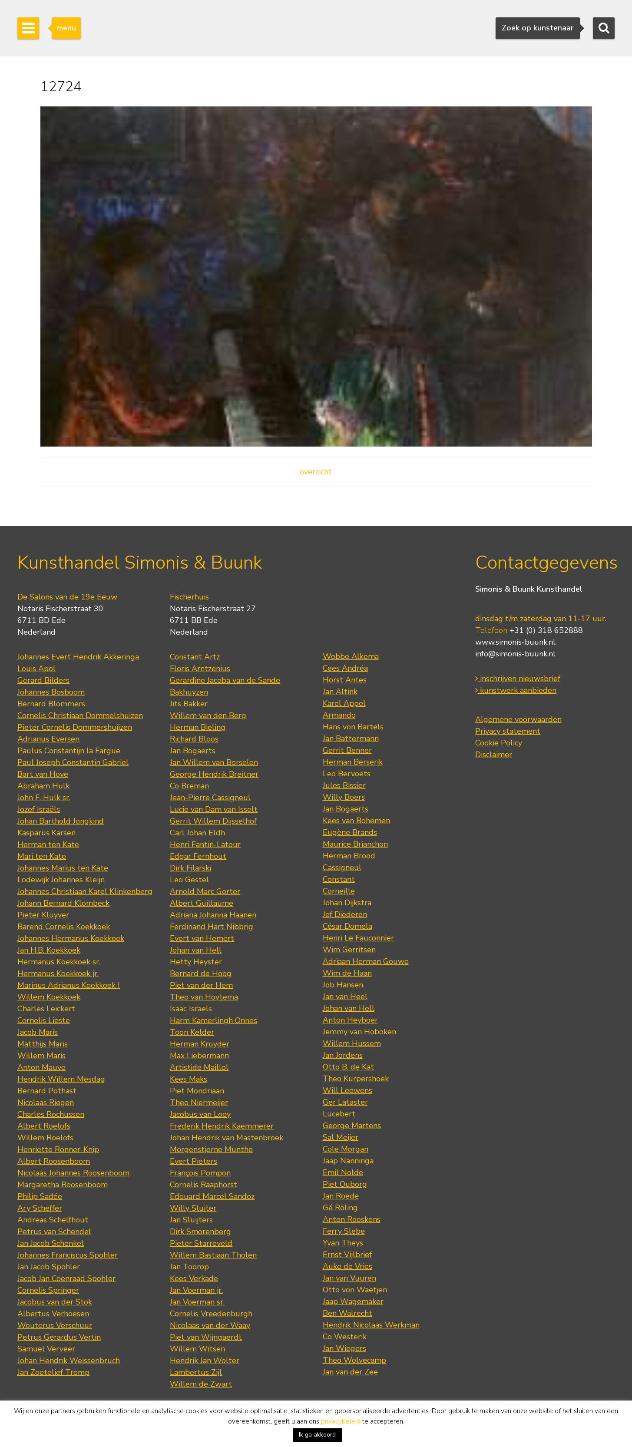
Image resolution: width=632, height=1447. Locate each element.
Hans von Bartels (353, 727)
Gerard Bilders (43, 680)
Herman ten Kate (48, 844)
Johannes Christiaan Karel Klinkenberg (84, 891)
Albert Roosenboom (53, 1161)
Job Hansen (343, 985)
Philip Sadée (39, 1196)
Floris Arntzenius (200, 668)
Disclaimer (493, 754)
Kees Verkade (194, 1278)
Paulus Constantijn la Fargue (68, 750)
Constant (339, 879)
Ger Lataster (345, 1102)
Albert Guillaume (201, 903)
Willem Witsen (197, 1349)
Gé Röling (340, 1207)
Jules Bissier (344, 785)
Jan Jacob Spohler (48, 1267)
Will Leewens (347, 1090)
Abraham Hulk (43, 786)
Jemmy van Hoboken (359, 1031)
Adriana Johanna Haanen (213, 915)
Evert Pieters (193, 1161)
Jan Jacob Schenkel (50, 1243)
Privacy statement (507, 731)
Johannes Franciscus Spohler (67, 1255)
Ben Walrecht (347, 1313)
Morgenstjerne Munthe (211, 1149)
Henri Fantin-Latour (205, 844)
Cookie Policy (498, 743)
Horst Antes (345, 680)
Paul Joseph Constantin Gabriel (73, 762)
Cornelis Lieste (43, 1020)
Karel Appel (344, 703)
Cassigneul (342, 867)
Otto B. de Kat (348, 1067)
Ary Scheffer (39, 1208)
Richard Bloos (194, 739)
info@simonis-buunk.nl (515, 654)
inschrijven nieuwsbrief (517, 678)
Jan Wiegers (344, 1348)
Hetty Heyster (196, 962)
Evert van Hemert (202, 938)
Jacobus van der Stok (54, 1302)
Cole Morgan (345, 1149)
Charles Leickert (46, 1008)
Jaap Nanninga (348, 1161)
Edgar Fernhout (198, 856)
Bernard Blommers (51, 704)
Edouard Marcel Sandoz (212, 1196)
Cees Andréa (345, 668)
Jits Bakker (189, 704)
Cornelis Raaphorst (203, 1184)
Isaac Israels (191, 1008)
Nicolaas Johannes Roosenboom (73, 1173)
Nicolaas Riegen (45, 1102)
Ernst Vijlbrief (347, 1254)
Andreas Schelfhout (52, 1220)
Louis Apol (36, 668)
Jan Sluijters (191, 1220)
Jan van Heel (345, 996)
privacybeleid (341, 1421)
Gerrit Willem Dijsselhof (213, 821)
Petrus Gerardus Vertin (59, 1337)
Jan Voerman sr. (197, 1302)
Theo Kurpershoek (356, 1078)
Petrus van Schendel (54, 1231)
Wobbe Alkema (351, 656)
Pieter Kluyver (43, 915)
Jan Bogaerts (192, 750)
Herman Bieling (197, 727)
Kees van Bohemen (356, 820)
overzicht (316, 472)
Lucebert (339, 1114)
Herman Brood (349, 856)
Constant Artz (195, 657)
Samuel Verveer (46, 1349)
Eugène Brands (350, 832)
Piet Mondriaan (197, 1091)
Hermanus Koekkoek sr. (58, 962)
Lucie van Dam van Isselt (214, 809)
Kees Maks (188, 1079)
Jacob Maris (37, 1032)
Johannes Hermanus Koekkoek (70, 938)
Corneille (339, 891)
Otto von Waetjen (355, 1290)
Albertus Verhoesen (53, 1313)
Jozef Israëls (38, 809)
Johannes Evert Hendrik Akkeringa (78, 657)
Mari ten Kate (41, 856)
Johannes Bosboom (51, 692)
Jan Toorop (189, 1267)
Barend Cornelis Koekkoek (63, 926)
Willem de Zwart (201, 1384)
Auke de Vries (347, 1266)
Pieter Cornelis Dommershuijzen (74, 727)
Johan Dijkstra (347, 902)
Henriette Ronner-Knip (58, 1149)
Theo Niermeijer (199, 1102)
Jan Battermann (351, 738)
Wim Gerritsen (349, 949)
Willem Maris (41, 1055)
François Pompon (200, 1173)
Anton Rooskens (352, 1219)
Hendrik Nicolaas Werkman (371, 1325)
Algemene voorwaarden (518, 719)
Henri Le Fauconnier (358, 938)
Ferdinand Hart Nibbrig (211, 926)
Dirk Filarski (190, 868)
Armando (339, 715)
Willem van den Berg (208, 715)
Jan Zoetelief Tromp (53, 1372)
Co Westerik (345, 1336)
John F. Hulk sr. (43, 797)
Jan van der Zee (350, 1372)
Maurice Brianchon (355, 844)
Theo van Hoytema (204, 997)
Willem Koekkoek (48, 997)
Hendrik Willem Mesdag (61, 1079)
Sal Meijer (340, 1137)
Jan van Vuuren (349, 1278)
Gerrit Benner (347, 750)
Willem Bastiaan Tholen (213, 1255)
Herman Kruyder (199, 1044)
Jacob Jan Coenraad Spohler (66, 1278)
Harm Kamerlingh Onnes (213, 1020)
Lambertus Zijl (196, 1372)
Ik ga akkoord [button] (317, 1434)
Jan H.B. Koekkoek (48, 950)
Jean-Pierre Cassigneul (210, 797)
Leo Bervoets (347, 773)
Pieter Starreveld (201, 1243)
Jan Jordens (343, 1055)
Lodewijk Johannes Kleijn (61, 879)
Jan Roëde (341, 1196)
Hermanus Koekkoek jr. (58, 973)
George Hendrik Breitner (214, 774)
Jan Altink (340, 691)
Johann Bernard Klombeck (63, 903)
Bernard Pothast (46, 1091)
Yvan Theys (343, 1243)
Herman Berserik (353, 762)
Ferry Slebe (344, 1231)
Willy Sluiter (193, 1208)
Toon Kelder (192, 1032)
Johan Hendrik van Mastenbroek (226, 1137)
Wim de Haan (347, 973)
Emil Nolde (343, 1172)
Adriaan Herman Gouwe (366, 961)
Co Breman (189, 786)
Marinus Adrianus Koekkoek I (68, 985)
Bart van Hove (42, 774)
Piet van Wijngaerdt (206, 1337)
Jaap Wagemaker (353, 1301)
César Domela (347, 926)
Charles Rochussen (50, 1114)
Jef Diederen (345, 914)
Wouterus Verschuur (54, 1325)
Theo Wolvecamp (354, 1360)
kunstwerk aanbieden (515, 690)
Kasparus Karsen (46, 833)
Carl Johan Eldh (197, 833)
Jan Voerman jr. (196, 1290)
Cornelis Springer (48, 1290)
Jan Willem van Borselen (214, 762)
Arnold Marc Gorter (205, 891)
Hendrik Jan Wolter (204, 1360)
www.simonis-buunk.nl (515, 642)
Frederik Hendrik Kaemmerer (222, 1126)
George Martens (352, 1125)
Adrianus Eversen (48, 739)
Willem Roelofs (45, 1137)
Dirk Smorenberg (200, 1231)
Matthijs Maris (42, 1044)
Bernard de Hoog (201, 973)
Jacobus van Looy (200, 1114)
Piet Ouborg (345, 1184)
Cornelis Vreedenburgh (211, 1313)
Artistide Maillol (199, 1067)
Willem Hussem (352, 1043)
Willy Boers (344, 797)
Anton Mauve (41, 1067)
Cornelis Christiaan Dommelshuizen (80, 715)
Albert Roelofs (43, 1126)
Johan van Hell (196, 950)
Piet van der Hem (201, 985)
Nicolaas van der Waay (210, 1325)
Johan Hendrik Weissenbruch (68, 1360)
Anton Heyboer (350, 1020)
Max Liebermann (199, 1055)
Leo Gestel (189, 879)
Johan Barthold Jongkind (60, 821)
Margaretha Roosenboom (62, 1184)
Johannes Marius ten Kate (62, 868)
